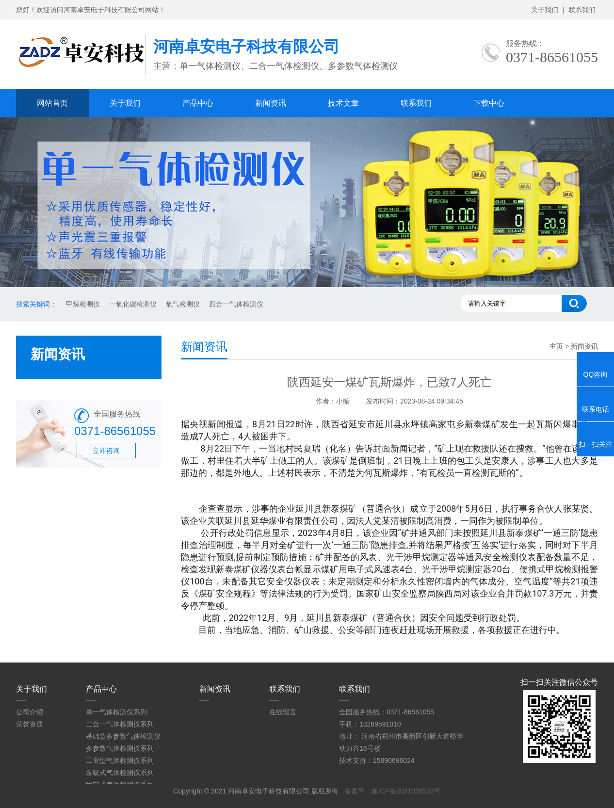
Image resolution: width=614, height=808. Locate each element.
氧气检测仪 (183, 304)
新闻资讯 (270, 103)
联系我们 (582, 10)
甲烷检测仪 (83, 304)
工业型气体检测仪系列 (120, 760)
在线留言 (282, 712)
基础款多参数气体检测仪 (123, 736)
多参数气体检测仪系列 (120, 748)
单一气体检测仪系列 (116, 712)
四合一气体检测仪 (236, 304)
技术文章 (343, 103)
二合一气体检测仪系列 (120, 724)
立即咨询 (106, 450)
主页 (556, 346)
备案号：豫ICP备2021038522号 (392, 791)
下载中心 (488, 103)
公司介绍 (29, 712)
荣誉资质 (29, 724)
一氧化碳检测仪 (133, 304)
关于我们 (544, 10)
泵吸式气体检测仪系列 (120, 772)
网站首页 (52, 103)
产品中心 (197, 103)
